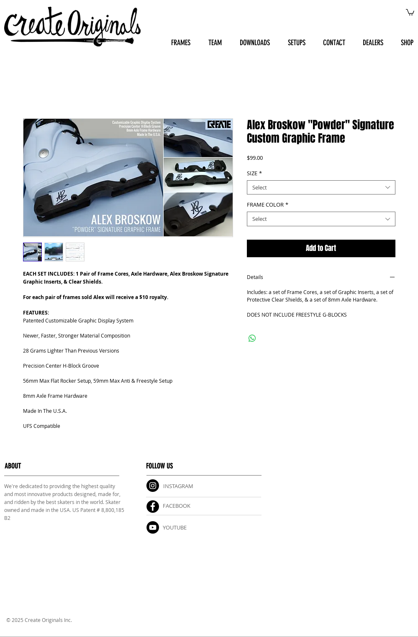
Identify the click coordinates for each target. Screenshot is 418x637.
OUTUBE (176, 527)
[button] (410, 11)
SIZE (254, 173)
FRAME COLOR (267, 204)
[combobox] (321, 187)
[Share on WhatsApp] (252, 338)
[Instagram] (152, 485)
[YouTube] (152, 527)
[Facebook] (152, 506)
